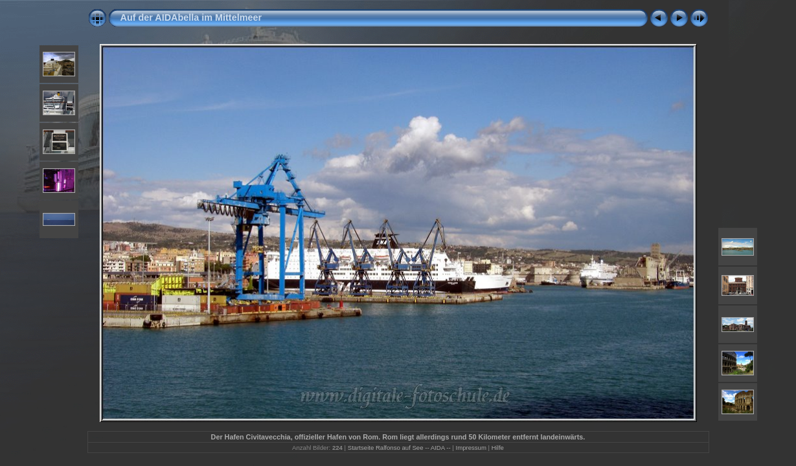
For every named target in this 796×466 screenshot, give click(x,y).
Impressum (470, 447)
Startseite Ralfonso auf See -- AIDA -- (399, 447)
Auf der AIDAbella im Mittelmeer (191, 17)
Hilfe (498, 447)
